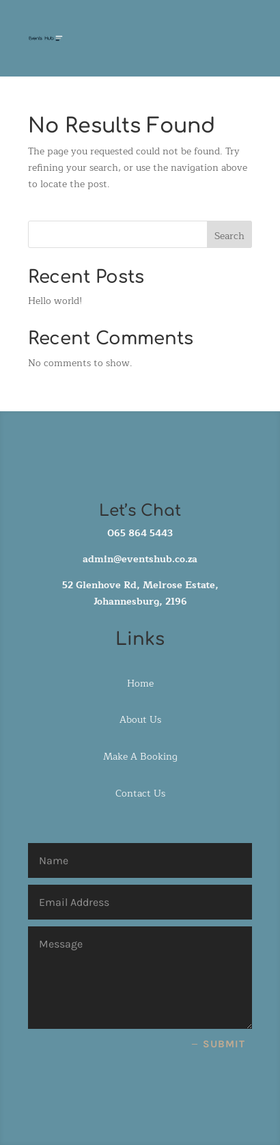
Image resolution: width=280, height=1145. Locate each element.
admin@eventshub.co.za (140, 559)
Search (229, 236)
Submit (224, 1044)
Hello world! (55, 301)
